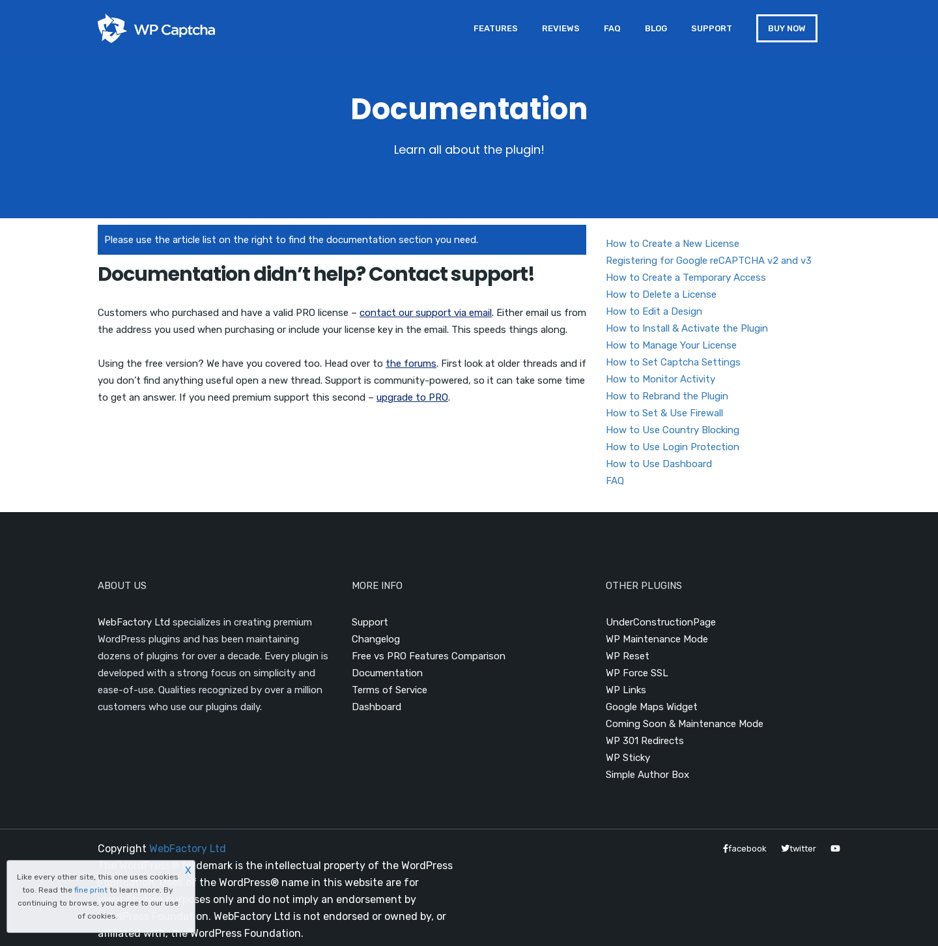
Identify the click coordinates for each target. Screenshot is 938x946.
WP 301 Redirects (645, 741)
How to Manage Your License (671, 345)
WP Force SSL (637, 673)
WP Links (626, 690)
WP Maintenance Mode (657, 639)
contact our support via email (426, 313)
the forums (411, 363)
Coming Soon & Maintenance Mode (684, 724)
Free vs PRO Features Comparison (428, 656)
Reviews (561, 28)
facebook (745, 848)
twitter (798, 848)
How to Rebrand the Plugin (667, 396)
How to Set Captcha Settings (673, 362)
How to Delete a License (661, 294)
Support (711, 28)
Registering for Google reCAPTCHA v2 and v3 (709, 260)
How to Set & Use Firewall (664, 413)
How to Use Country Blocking (672, 430)
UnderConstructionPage (661, 622)
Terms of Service (389, 690)
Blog (656, 28)
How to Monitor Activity (660, 379)
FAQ (612, 28)
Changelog (376, 639)
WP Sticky (628, 758)
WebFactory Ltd (134, 622)
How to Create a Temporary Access (686, 277)
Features (496, 28)
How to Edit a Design (654, 311)
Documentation (387, 673)
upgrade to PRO (412, 397)
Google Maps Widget (652, 707)
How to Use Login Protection (672, 447)
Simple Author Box (647, 775)
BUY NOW (787, 28)
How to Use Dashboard (659, 464)
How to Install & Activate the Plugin (687, 328)
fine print (90, 890)
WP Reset (627, 656)
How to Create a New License (672, 244)
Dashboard (376, 707)
